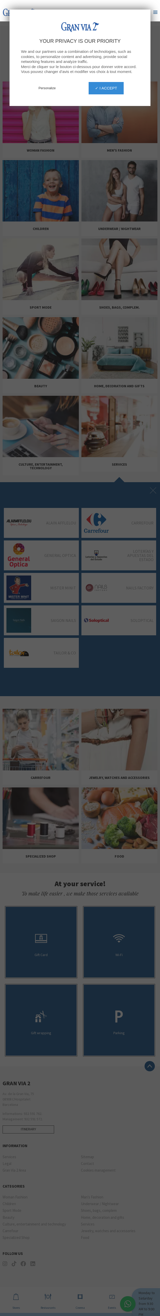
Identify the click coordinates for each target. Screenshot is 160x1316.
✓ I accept (106, 66)
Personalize (47, 67)
